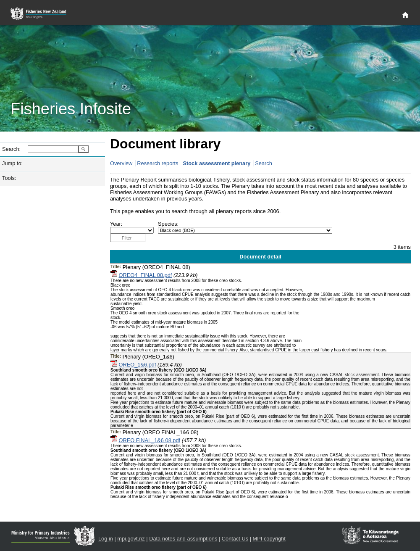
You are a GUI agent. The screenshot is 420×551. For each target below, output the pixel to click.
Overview (121, 163)
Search (263, 163)
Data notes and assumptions (183, 538)
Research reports (157, 163)
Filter (127, 237)
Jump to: (12, 163)
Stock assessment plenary (217, 163)
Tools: (9, 178)
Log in (105, 538)
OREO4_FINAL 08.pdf (145, 275)
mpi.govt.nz (130, 538)
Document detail (260, 256)
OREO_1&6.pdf (137, 364)
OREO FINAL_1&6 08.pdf (150, 440)
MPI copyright (269, 538)
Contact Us (235, 538)
